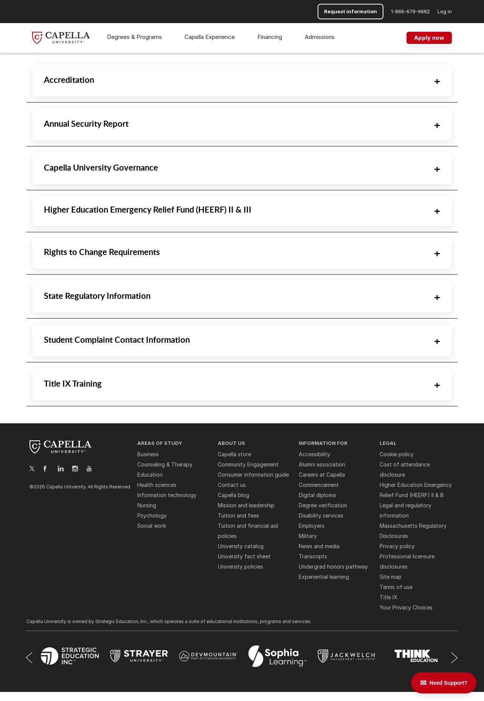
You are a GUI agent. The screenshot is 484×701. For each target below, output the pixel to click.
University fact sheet (244, 556)
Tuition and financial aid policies (248, 530)
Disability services (321, 515)
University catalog (241, 546)
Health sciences (157, 485)
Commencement (319, 485)
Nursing (146, 505)
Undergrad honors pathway (333, 566)
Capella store (234, 454)
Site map (391, 577)
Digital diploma (317, 495)
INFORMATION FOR (323, 443)
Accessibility (314, 454)
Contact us (232, 485)
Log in (444, 11)
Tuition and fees (238, 515)
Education (150, 474)
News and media (319, 546)
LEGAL (388, 443)
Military (308, 536)
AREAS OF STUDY (159, 443)
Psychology (152, 515)
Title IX (388, 597)
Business (148, 454)
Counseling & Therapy (164, 464)
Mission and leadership (246, 505)
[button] (410, 11)
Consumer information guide (253, 474)
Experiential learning (324, 577)
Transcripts (313, 556)
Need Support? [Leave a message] (448, 683)
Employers (311, 525)
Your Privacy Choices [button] (406, 607)
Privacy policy (397, 546)
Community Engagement (248, 464)
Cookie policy (397, 454)
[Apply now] (429, 38)
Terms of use (396, 587)
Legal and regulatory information (405, 510)
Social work (151, 525)
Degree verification (323, 505)
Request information (350, 11)
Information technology (167, 495)
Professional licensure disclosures (407, 561)
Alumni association (322, 464)
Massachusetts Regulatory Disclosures (413, 530)
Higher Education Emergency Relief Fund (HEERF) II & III (416, 490)
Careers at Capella (322, 474)
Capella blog (233, 495)
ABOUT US (231, 443)
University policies (240, 566)
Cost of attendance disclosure (405, 469)
